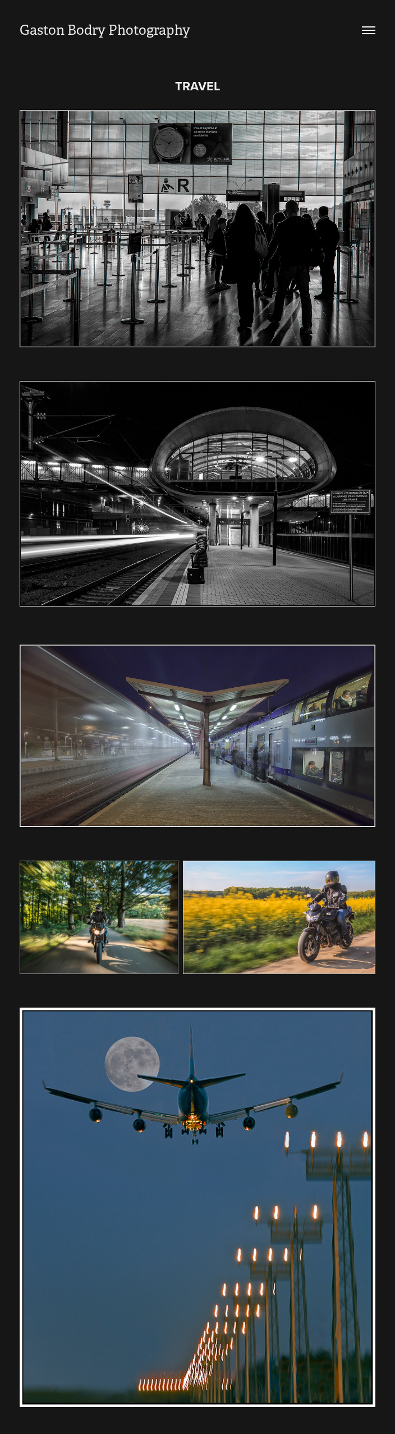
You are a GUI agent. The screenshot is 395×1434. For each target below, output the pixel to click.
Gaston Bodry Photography (105, 30)
